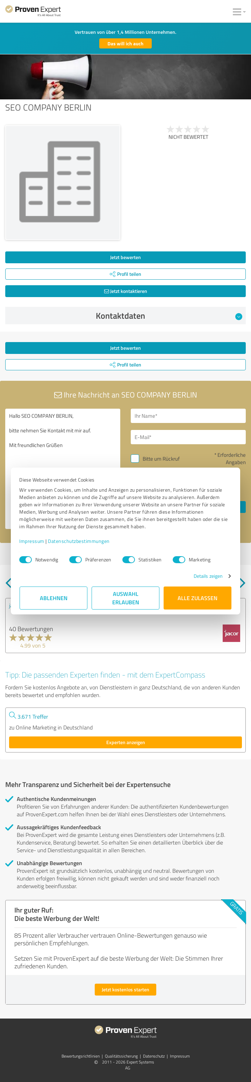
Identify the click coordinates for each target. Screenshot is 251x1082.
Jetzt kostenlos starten (125, 989)
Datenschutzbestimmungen (79, 541)
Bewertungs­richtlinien (81, 1056)
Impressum (32, 541)
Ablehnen (53, 598)
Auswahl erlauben (125, 598)
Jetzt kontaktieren (125, 291)
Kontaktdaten (169, 315)
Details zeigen (207, 576)
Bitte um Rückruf (161, 458)
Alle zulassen (197, 598)
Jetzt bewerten (125, 257)
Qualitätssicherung (121, 1056)
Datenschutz (154, 1056)
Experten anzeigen (125, 742)
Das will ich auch (126, 43)
